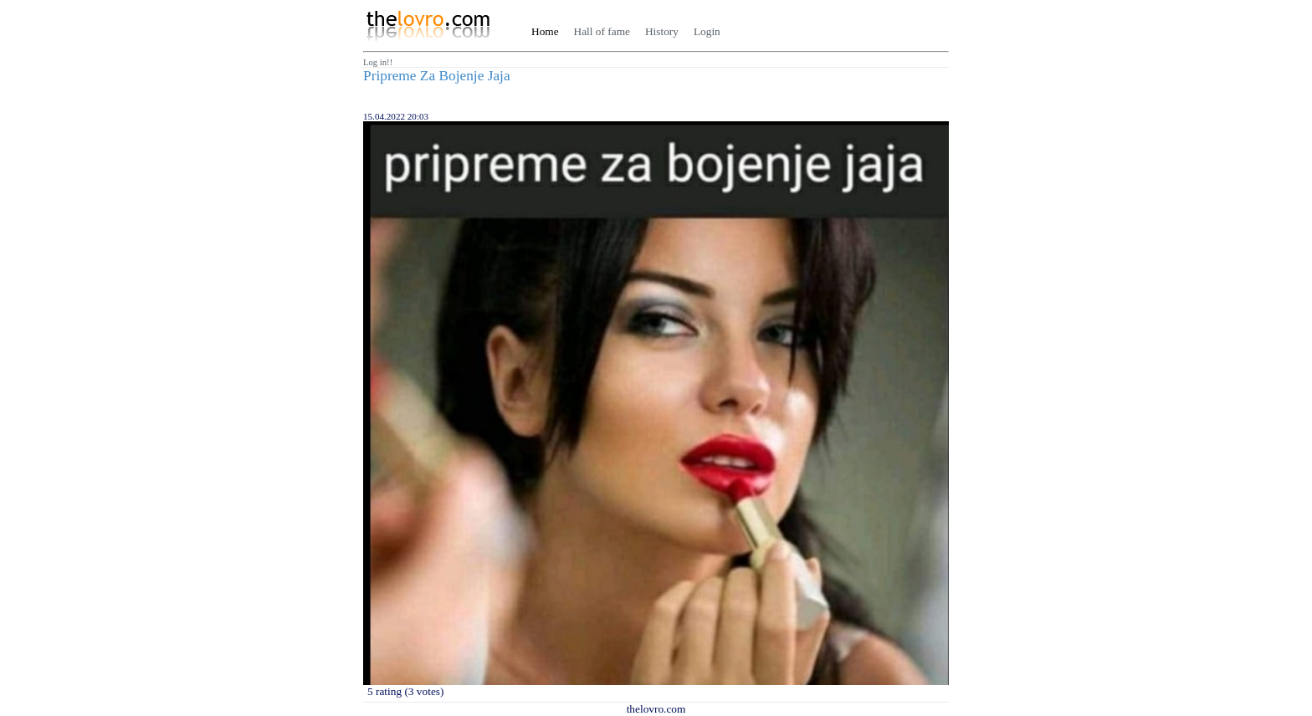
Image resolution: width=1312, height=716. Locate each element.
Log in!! (377, 62)
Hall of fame (602, 31)
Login (707, 31)
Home (545, 31)
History (662, 31)
